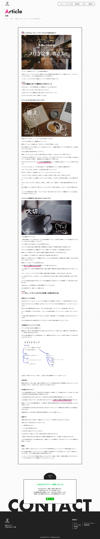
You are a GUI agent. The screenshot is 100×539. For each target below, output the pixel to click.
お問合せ (90, 4)
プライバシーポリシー (89, 523)
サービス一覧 (69, 4)
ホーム (61, 4)
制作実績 (77, 4)
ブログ (84, 4)
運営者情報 (86, 525)
